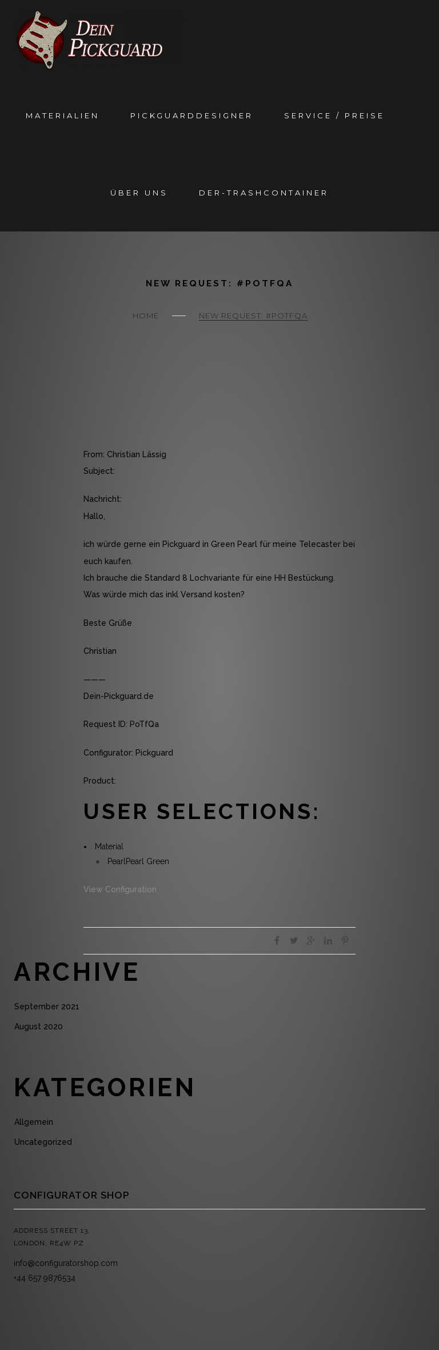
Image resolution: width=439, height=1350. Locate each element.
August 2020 (38, 1026)
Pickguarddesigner (191, 115)
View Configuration (120, 889)
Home (146, 315)
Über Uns (139, 192)
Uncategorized (43, 1142)
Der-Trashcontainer (264, 192)
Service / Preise (334, 115)
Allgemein (33, 1122)
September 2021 (46, 1006)
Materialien (62, 115)
